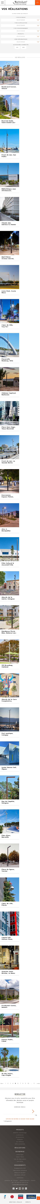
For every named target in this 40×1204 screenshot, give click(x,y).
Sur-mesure (20, 1141)
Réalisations (20, 1148)
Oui (17, 47)
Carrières (20, 1161)
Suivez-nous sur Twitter (16, 1188)
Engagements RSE (20, 1168)
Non (23, 47)
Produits (20, 1130)
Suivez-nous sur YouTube (19, 1188)
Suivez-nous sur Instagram (22, 1188)
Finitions (20, 1139)
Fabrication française (20, 1170)
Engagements (20, 1165)
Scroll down (38, 1198)
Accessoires (20, 1137)
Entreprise (20, 1152)
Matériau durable (20, 1172)
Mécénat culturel (20, 1175)
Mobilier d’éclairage (20, 1132)
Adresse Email (20, 1107)
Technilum (20, 2)
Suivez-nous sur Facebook (13, 1188)
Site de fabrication (20, 1159)
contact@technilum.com (20, 1184)
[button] (2, 2)
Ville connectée (20, 1144)
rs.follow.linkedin (25, 1188)
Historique (20, 1154)
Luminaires (20, 1135)
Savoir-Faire (20, 1157)
